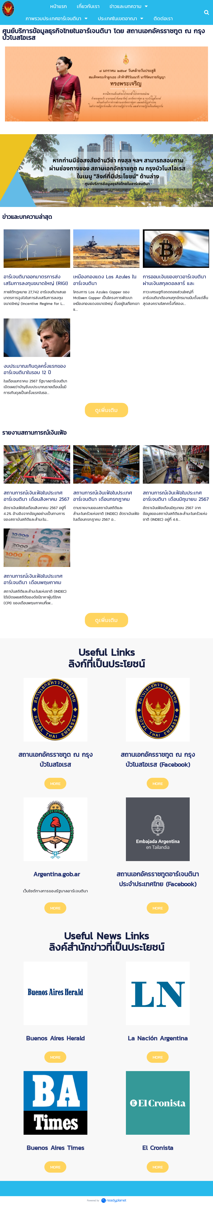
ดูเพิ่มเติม (106, 410)
